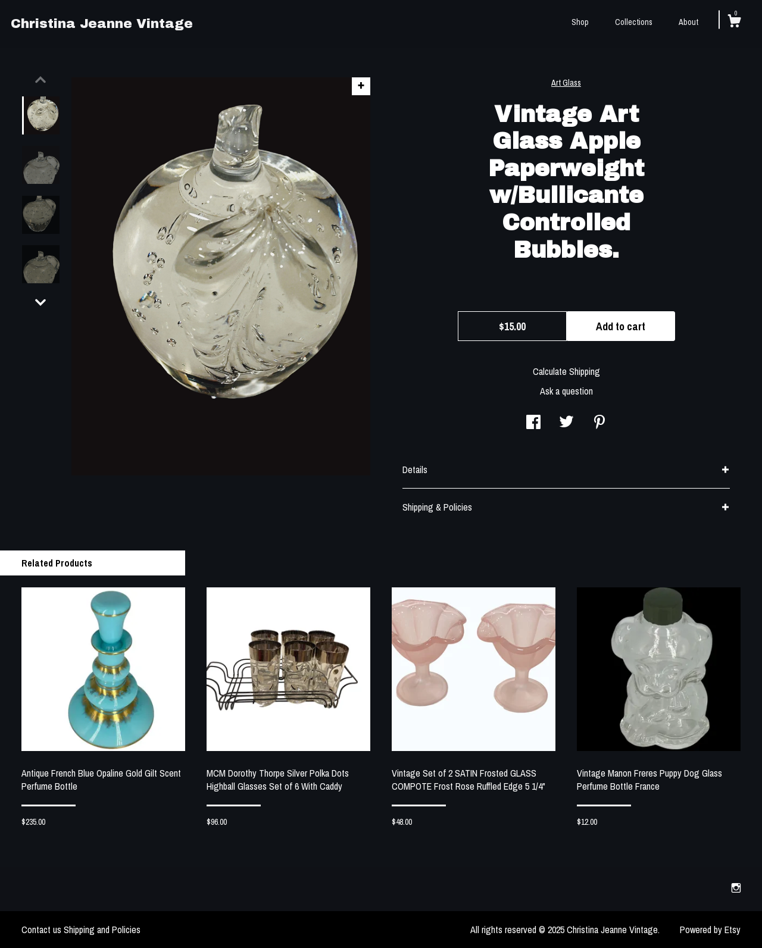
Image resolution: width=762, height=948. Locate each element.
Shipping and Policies (102, 929)
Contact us (41, 929)
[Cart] (734, 23)
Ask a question (566, 391)
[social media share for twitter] (566, 423)
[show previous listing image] (40, 79)
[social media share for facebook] (533, 423)
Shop (580, 22)
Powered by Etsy (710, 929)
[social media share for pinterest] (599, 423)
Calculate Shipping (566, 371)
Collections (633, 22)
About (688, 22)
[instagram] (736, 888)
